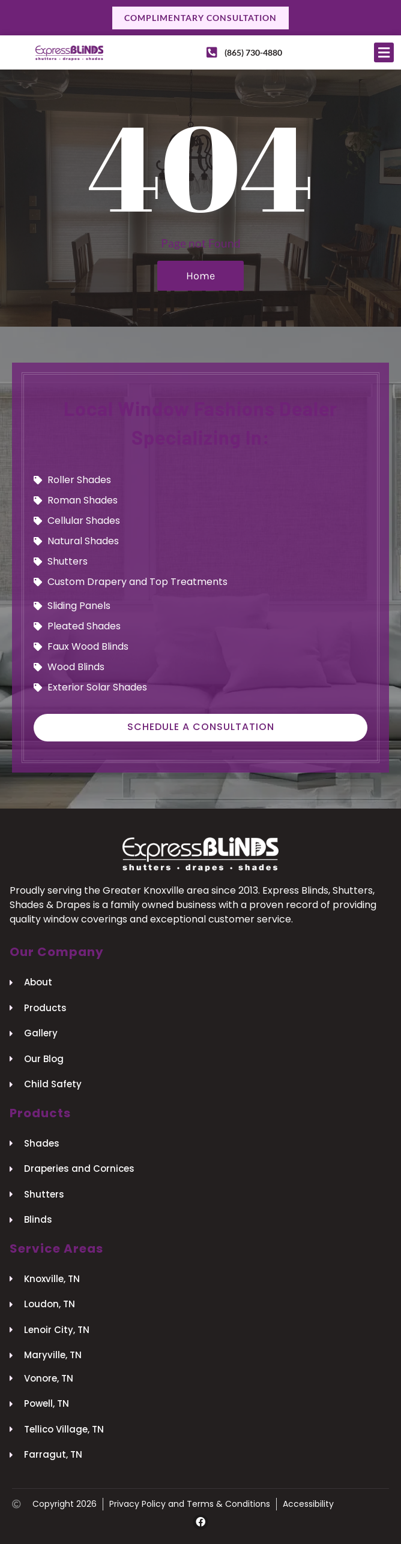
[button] (384, 52)
